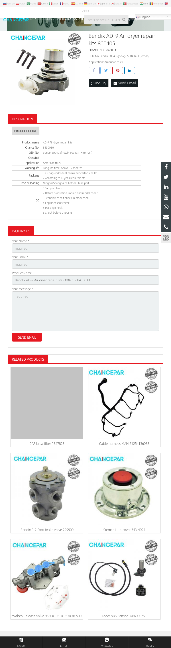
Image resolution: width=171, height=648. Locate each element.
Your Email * (20, 261)
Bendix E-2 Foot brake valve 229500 (46, 530)
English (143, 17)
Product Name (22, 276)
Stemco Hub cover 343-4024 (124, 530)
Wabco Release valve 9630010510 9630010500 (46, 616)
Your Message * (22, 292)
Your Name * (20, 246)
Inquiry (98, 88)
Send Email (125, 88)
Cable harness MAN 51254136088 (124, 444)
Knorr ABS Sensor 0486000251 (124, 616)
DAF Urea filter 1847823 (46, 444)
